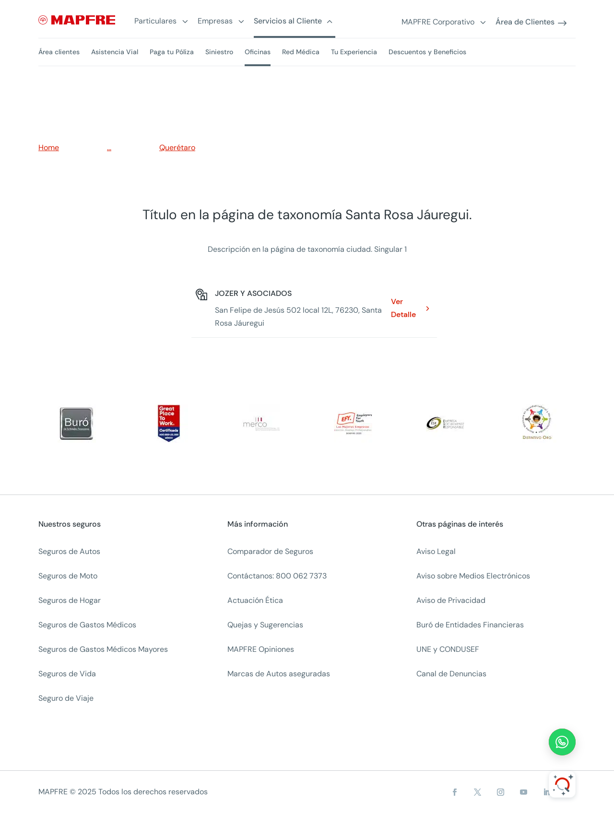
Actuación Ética (255, 600)
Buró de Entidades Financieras (470, 625)
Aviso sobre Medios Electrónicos (473, 576)
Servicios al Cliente (288, 21)
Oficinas (258, 51)
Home (48, 147)
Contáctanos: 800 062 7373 (277, 576)
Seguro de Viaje (66, 698)
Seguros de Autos (69, 551)
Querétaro (177, 147)
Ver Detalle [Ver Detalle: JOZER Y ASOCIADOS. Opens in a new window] (403, 307)
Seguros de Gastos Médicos (87, 625)
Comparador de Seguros (270, 551)
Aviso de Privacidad (450, 600)
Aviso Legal (436, 551)
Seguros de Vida (67, 674)
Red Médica (300, 51)
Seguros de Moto (67, 576)
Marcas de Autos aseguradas (278, 674)
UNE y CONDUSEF (447, 649)
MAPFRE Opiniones (260, 649)
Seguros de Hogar (69, 600)
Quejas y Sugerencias (265, 625)
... (109, 147)
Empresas (215, 21)
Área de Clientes (525, 22)
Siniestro (219, 51)
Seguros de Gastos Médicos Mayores (103, 649)
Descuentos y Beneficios (427, 51)
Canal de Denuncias (451, 674)
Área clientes (59, 51)
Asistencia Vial (114, 51)
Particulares (155, 21)
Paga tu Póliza (172, 51)
